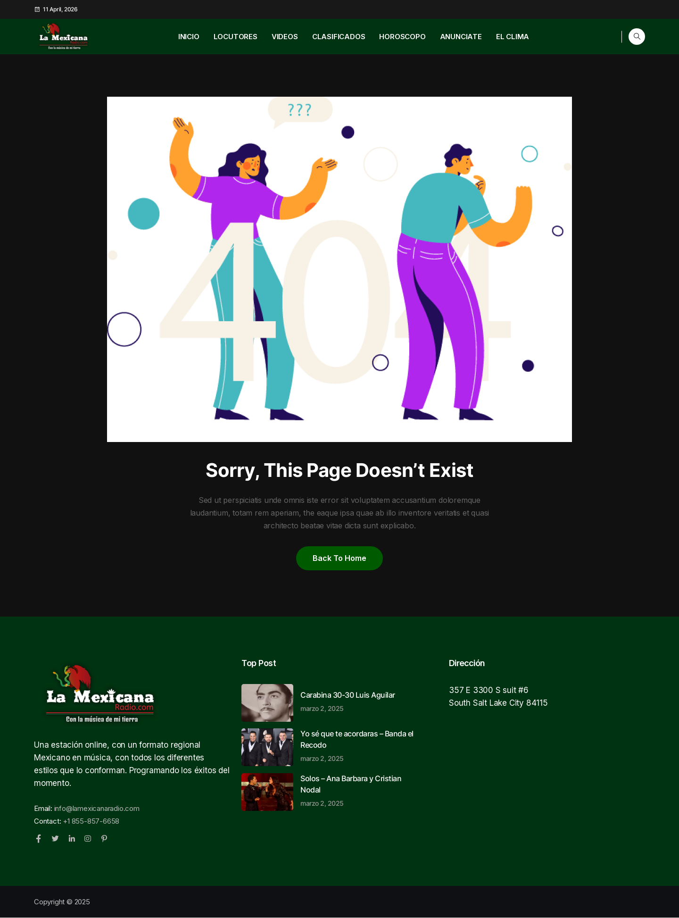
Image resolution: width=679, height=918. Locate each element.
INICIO (188, 36)
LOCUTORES (235, 36)
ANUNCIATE (461, 36)
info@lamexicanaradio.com (97, 808)
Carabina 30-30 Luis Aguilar (359, 701)
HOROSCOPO (402, 36)
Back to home (339, 558)
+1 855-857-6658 (91, 821)
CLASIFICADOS (338, 36)
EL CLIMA (512, 36)
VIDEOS (285, 36)
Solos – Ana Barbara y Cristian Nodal (359, 790)
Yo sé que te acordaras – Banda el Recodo (359, 745)
